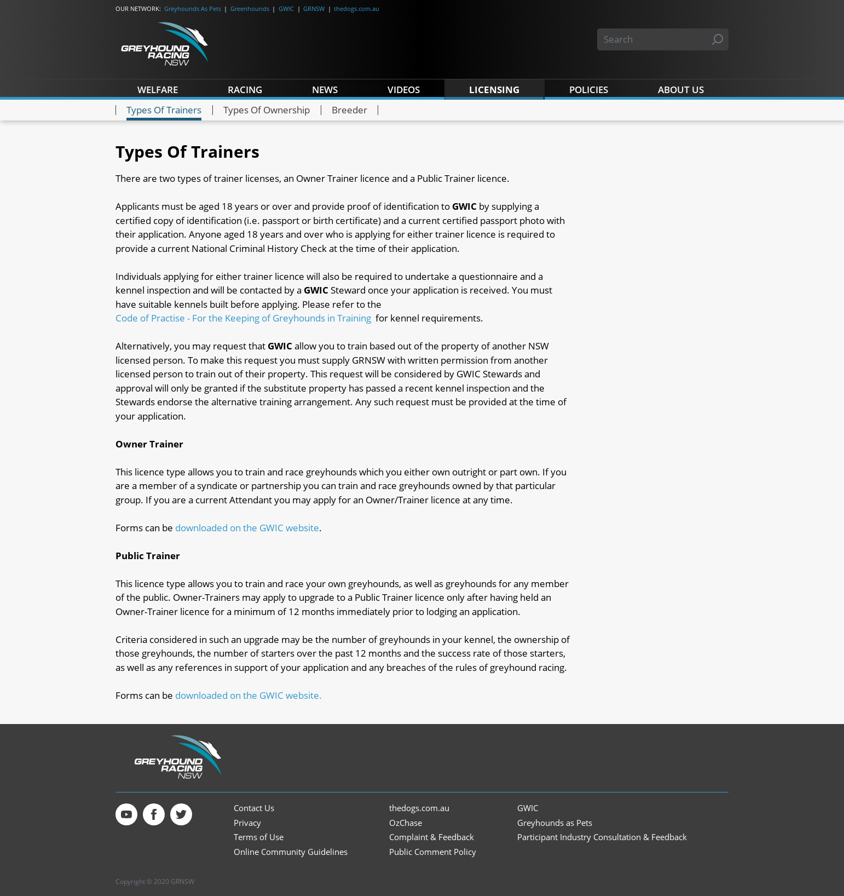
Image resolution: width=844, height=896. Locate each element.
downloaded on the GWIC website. (248, 695)
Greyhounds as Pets (554, 823)
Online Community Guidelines (291, 852)
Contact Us (254, 808)
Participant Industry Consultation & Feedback (602, 837)
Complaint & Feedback (431, 837)
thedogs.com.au (356, 8)
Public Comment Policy (432, 852)
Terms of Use (259, 837)
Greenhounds (249, 8)
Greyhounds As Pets (192, 8)
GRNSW (314, 8)
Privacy (247, 823)
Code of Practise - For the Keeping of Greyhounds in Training (243, 318)
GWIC (286, 8)
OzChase (405, 823)
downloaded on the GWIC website (247, 527)
